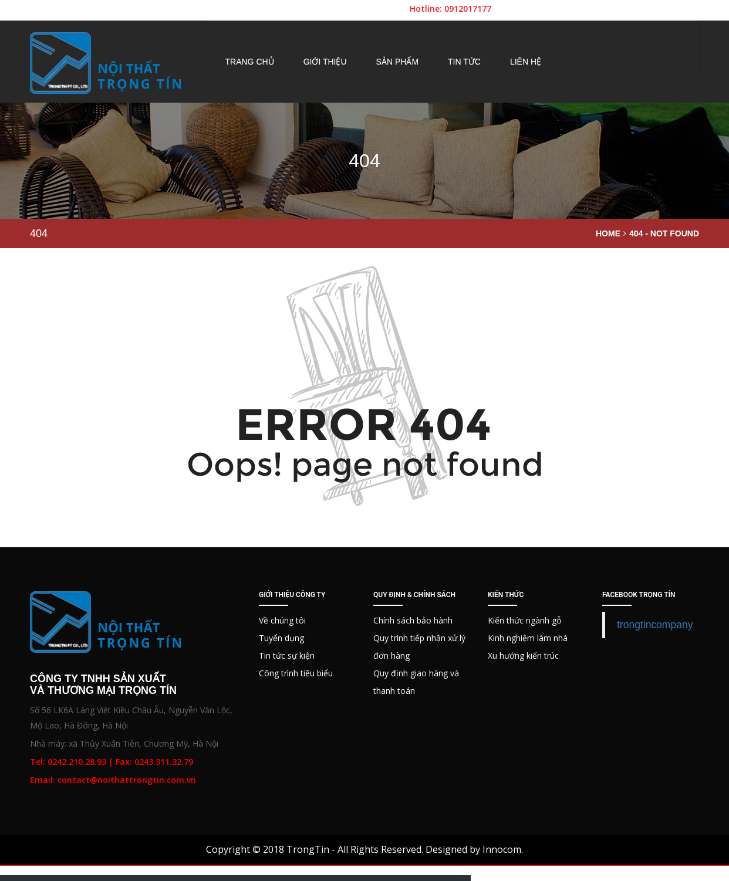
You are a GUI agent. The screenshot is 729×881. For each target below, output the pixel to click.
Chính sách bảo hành (413, 620)
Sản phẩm (397, 61)
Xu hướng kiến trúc (523, 655)
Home (608, 233)
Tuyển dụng (281, 637)
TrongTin (307, 849)
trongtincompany (655, 625)
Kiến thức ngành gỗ (524, 620)
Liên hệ (525, 61)
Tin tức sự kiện (287, 655)
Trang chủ (249, 61)
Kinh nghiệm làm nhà (528, 637)
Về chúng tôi (282, 620)
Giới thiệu (325, 61)
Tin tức (464, 61)
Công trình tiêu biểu (296, 673)
